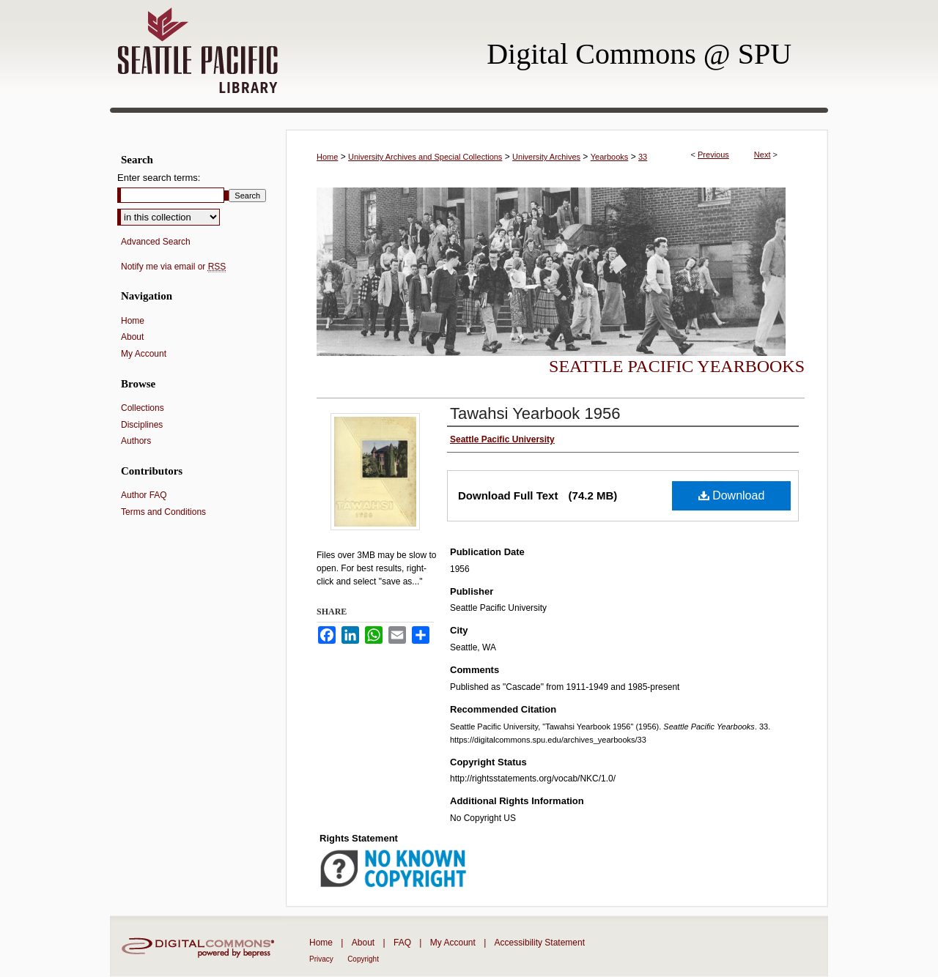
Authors (136, 441)
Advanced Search (156, 242)
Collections (142, 408)
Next (762, 154)
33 (642, 156)
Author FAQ (144, 495)
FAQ (402, 942)
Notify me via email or (173, 266)
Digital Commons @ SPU (639, 53)
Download (731, 495)
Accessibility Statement (540, 942)
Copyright (363, 959)
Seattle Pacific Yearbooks (677, 366)
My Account (143, 354)
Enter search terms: (158, 177)
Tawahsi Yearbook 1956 (535, 413)
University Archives (546, 156)
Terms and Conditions (163, 512)
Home (327, 156)
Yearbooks (610, 156)
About (132, 337)
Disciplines (142, 425)
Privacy (321, 959)
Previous (713, 154)
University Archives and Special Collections (425, 156)
